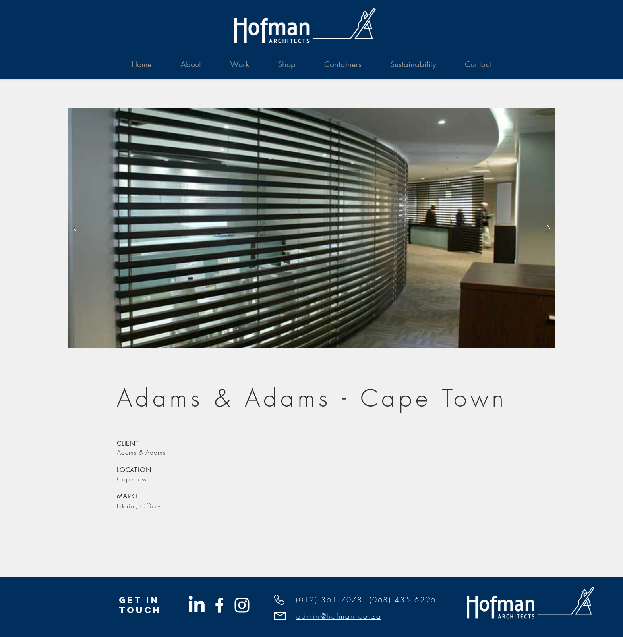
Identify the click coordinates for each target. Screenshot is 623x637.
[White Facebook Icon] (219, 605)
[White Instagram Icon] (242, 605)
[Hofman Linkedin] (197, 605)
